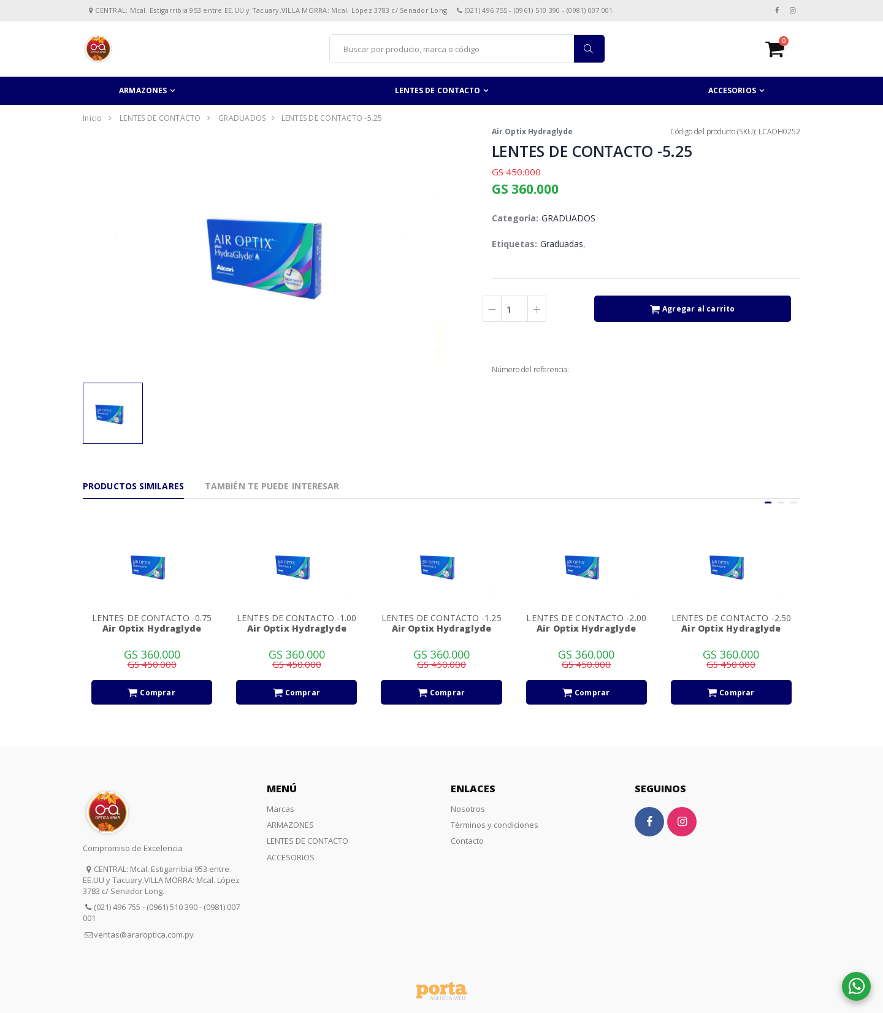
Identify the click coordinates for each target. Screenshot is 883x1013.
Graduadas (562, 244)
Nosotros (468, 808)
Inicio (92, 118)
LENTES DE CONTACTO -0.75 (152, 618)
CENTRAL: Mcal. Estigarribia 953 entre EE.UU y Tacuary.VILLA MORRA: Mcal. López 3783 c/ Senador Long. (161, 879)
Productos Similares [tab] (133, 486)
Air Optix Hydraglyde (532, 131)
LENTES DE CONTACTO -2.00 (586, 618)
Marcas (280, 808)
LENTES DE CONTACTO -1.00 (296, 618)
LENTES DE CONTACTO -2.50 (731, 618)
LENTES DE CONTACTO (438, 90)
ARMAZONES (143, 90)
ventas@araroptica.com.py (144, 934)
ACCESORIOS (732, 90)
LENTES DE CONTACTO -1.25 (441, 618)
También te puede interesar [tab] (272, 486)
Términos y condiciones (494, 824)
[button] (782, 48)
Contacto (467, 840)
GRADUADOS (242, 118)
